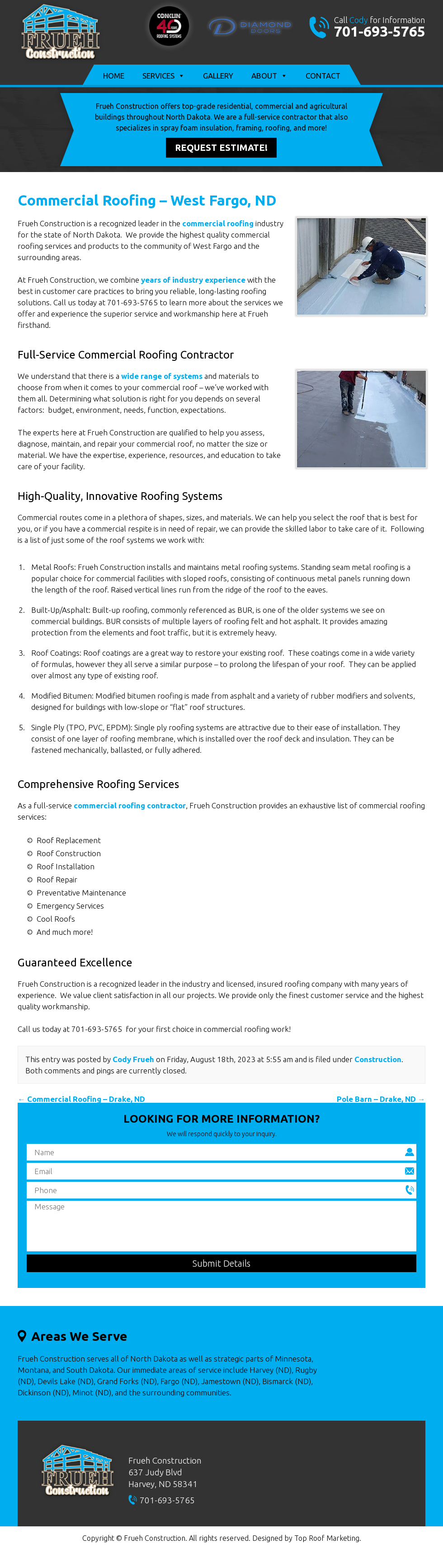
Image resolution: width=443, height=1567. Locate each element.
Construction (377, 1059)
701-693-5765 (379, 31)
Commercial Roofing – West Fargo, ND (147, 200)
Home (113, 75)
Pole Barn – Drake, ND (381, 1099)
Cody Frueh (133, 1059)
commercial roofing (218, 223)
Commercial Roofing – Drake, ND (81, 1099)
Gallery (218, 75)
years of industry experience (193, 279)
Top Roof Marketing (326, 1538)
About (269, 76)
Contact (323, 75)
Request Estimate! (221, 147)
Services (163, 76)
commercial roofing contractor (130, 805)
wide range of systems (162, 376)
